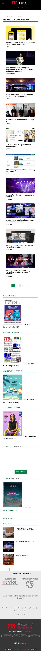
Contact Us (16, 608)
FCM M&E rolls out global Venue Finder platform (18, 145)
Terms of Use (18, 610)
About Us (5, 608)
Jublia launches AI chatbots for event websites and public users (20, 43)
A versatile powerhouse (25, 542)
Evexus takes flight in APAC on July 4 (20, 120)
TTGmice (9, 46)
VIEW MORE (20, 472)
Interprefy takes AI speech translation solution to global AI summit (18, 272)
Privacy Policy (29, 608)
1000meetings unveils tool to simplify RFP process (20, 170)
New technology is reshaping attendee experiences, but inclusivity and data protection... (20, 69)
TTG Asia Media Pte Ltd (20, 649)
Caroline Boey (11, 174)
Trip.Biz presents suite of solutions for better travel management (19, 95)
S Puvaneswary (11, 73)
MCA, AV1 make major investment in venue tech (20, 196)
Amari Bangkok (22, 555)
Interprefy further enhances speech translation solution (19, 246)
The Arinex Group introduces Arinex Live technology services (20, 221)
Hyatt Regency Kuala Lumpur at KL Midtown (25, 529)
